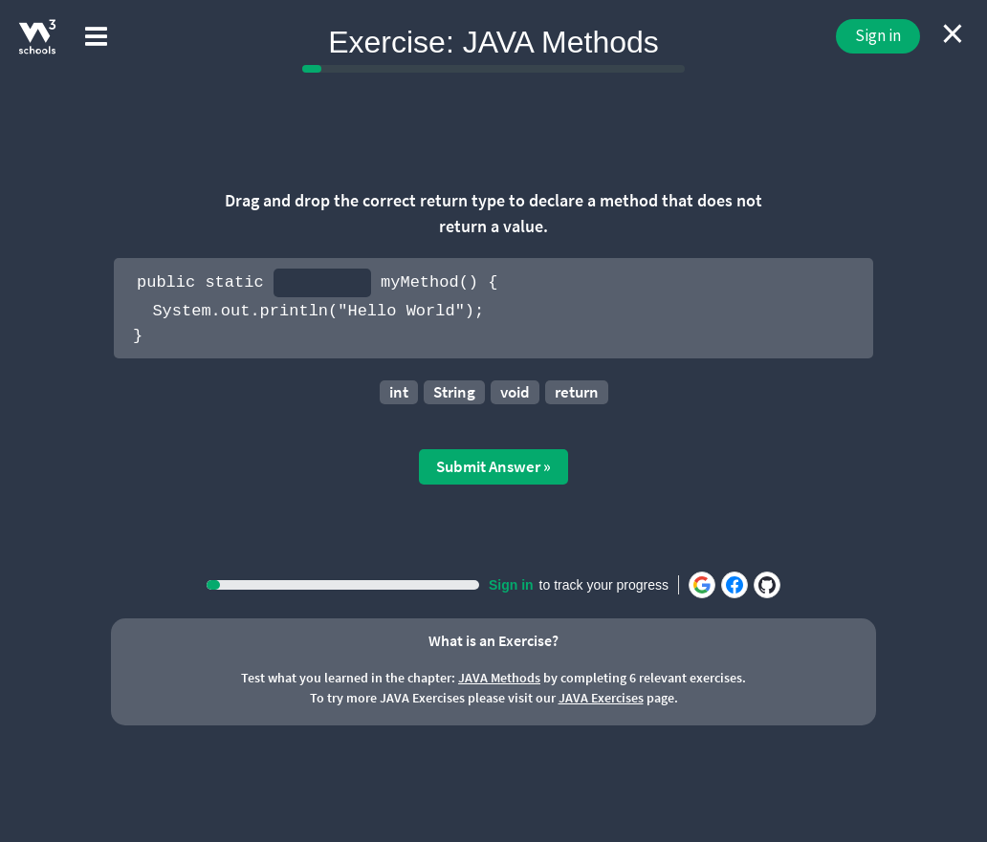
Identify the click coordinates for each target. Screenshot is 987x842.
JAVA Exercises (601, 697)
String (454, 391)
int (398, 391)
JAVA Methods (499, 677)
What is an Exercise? (493, 640)
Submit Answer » (493, 466)
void (515, 391)
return (577, 391)
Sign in (878, 35)
